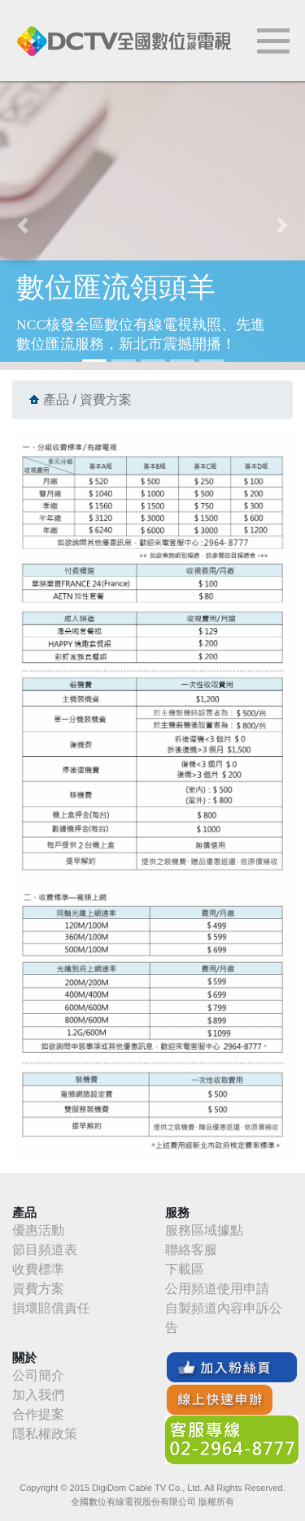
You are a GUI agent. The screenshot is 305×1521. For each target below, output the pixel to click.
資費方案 (38, 1288)
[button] (23, 225)
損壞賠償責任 (51, 1308)
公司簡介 (38, 1375)
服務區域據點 (204, 1230)
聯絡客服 (191, 1250)
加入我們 (38, 1395)
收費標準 (38, 1269)
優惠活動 (38, 1230)
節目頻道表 (44, 1250)
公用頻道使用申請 (217, 1288)
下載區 (184, 1269)
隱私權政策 (44, 1434)
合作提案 (38, 1414)
